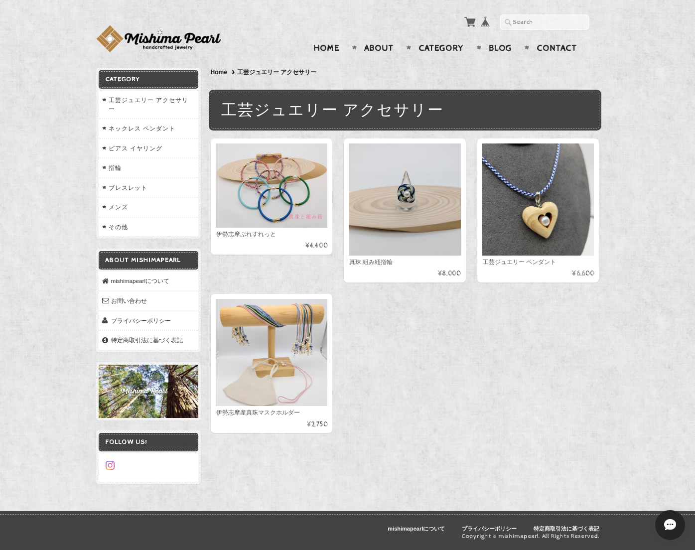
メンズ (118, 207)
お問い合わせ (129, 300)
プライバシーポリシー (141, 320)
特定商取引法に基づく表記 (147, 340)
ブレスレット (128, 187)
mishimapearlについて (140, 280)
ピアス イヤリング (135, 148)
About (379, 48)
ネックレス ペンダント (142, 128)
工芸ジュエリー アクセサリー (148, 104)
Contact (557, 48)
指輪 (115, 167)
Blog (500, 48)
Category (441, 48)
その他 (118, 227)
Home (326, 48)
